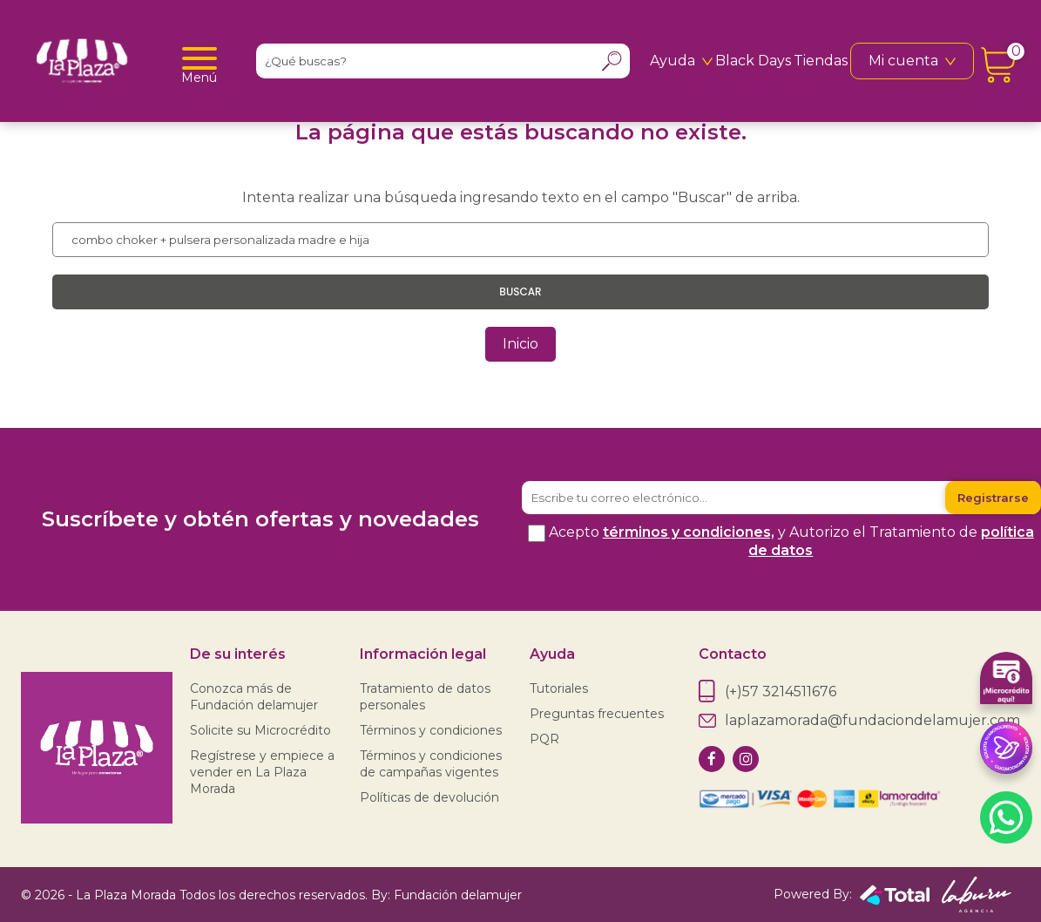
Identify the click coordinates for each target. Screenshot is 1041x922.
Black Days (753, 60)
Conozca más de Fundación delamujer (254, 697)
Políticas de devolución (429, 797)
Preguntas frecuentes (597, 714)
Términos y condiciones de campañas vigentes (431, 764)
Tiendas (821, 60)
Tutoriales (559, 688)
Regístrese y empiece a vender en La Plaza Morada (262, 772)
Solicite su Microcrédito (260, 730)
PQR (544, 739)
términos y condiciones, (688, 532)
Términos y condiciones (431, 730)
